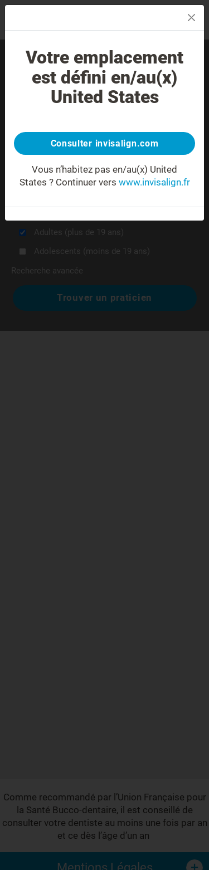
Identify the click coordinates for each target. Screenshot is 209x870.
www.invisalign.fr (154, 182)
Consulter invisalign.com (105, 143)
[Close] (191, 17)
